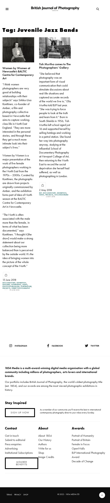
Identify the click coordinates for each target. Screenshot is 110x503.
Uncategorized (61, 195)
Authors (42, 444)
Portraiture (26, 286)
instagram (18, 345)
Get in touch (12, 435)
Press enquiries (13, 444)
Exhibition (21, 283)
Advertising (11, 448)
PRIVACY (17, 494)
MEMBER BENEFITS (21, 463)
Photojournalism (11, 286)
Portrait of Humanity (83, 435)
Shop (41, 453)
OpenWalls (78, 448)
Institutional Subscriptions (19, 453)
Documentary (8, 283)
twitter (92, 345)
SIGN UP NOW (20, 412)
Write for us (44, 448)
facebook (55, 345)
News (24, 284)
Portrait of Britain (81, 440)
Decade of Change (82, 461)
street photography (20, 288)
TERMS (9, 494)
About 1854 (45, 435)
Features (6, 284)
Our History (44, 440)
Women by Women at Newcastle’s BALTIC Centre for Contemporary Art (18, 73)
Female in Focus (80, 444)
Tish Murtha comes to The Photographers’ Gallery (55, 65)
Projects (6, 288)
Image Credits (46, 457)
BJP (40, 193)
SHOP (25, 494)
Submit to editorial (15, 440)
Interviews (16, 284)
